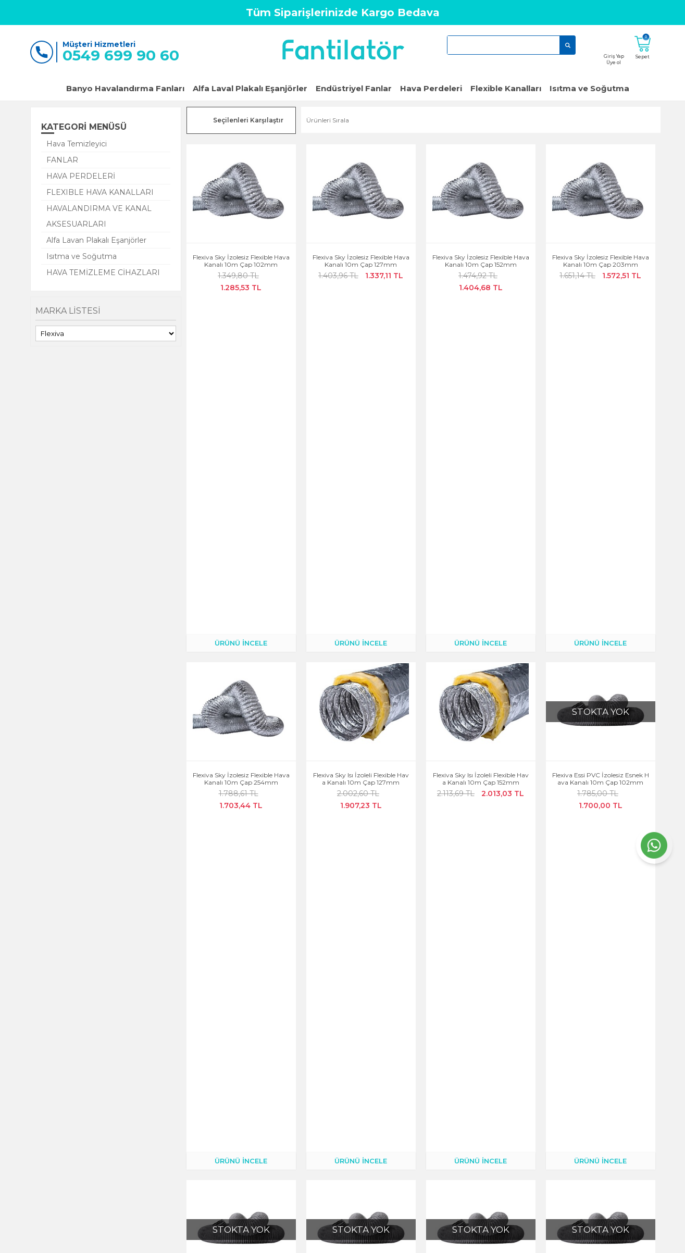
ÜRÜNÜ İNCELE (241, 300)
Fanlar (409, 1061)
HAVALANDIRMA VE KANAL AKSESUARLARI (99, 216)
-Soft (286, 1240)
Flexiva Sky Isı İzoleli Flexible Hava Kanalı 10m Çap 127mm (361, 436)
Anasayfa (102, 1061)
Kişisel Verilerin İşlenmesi (332, 1134)
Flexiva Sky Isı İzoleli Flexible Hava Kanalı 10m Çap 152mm (481, 436)
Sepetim (204, 1119)
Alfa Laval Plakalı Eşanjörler (250, 88)
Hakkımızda (106, 1076)
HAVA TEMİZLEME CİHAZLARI (103, 272)
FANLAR (62, 160)
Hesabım (205, 1061)
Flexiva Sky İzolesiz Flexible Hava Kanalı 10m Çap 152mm (480, 261)
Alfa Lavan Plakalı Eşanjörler (96, 240)
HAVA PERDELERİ (80, 176)
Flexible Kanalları (505, 88)
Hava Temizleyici (76, 143)
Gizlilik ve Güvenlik (324, 1061)
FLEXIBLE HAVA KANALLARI (100, 192)
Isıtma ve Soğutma (589, 88)
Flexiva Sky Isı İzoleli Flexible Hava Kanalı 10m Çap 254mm (481, 786)
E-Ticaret (311, 1240)
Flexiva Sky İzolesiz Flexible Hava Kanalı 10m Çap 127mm (361, 261)
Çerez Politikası (319, 1076)
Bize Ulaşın (104, 1090)
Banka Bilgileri (213, 1148)
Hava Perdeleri (431, 88)
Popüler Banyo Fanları (434, 1076)
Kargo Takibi (211, 1076)
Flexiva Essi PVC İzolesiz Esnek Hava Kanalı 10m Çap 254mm (600, 611)
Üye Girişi (102, 1119)
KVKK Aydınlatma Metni (332, 1119)
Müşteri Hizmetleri (219, 1105)
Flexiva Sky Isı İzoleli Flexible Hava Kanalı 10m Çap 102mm (241, 786)
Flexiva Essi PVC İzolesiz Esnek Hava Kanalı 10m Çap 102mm (600, 436)
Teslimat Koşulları (218, 1134)
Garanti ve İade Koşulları (124, 1105)
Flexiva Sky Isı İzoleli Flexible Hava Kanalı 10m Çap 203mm (361, 786)
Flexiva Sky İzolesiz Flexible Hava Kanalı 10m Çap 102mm (241, 261)
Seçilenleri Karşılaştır (248, 120)
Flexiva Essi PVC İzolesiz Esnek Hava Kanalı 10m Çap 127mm (241, 611)
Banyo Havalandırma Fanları (125, 88)
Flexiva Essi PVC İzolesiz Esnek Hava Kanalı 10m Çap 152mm (361, 611)
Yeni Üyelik (103, 1134)
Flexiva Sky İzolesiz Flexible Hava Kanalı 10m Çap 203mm (600, 261)
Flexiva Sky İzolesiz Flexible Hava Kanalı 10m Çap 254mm (241, 436)
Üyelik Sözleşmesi (322, 1090)
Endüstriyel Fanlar (354, 88)
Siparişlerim (210, 1090)
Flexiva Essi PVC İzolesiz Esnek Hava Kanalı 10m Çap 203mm (480, 611)
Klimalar (413, 1090)
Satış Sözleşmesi (320, 1105)
